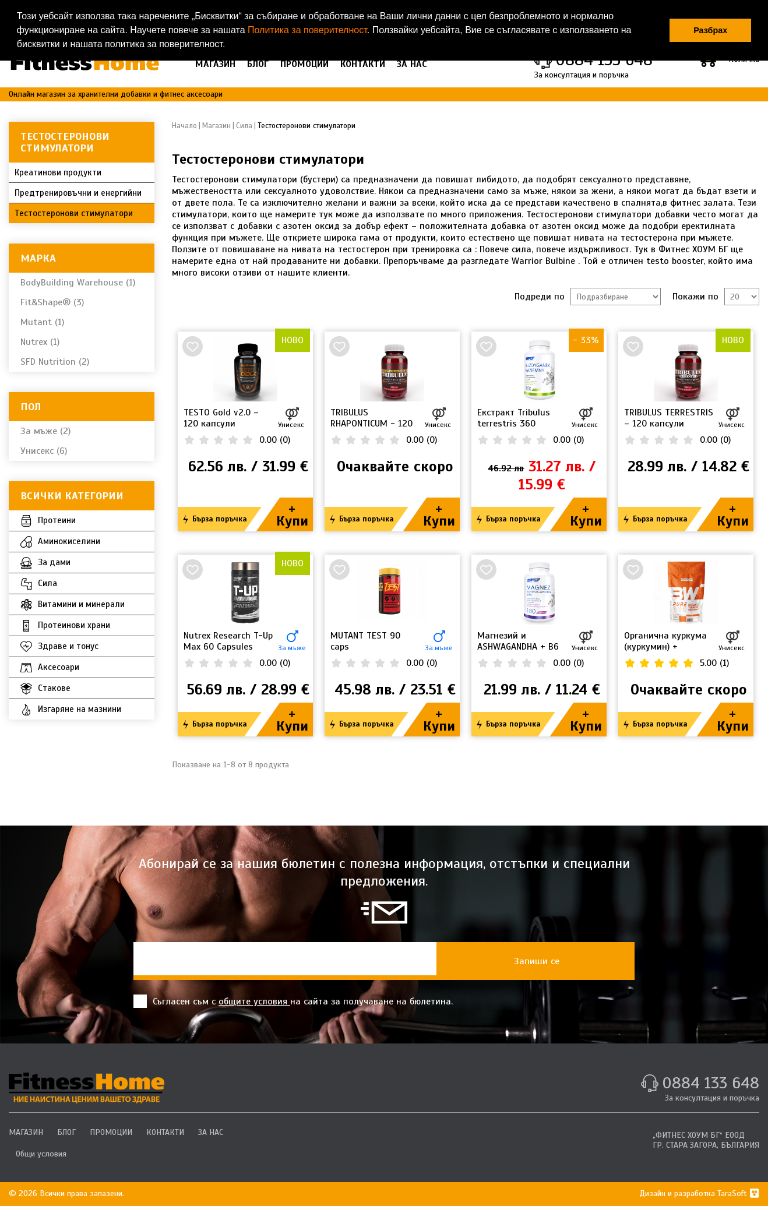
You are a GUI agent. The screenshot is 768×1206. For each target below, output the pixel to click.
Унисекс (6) (43, 451)
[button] (229, 45)
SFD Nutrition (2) (54, 362)
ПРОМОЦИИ (304, 64)
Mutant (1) (42, 322)
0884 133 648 (710, 1083)
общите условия (254, 1001)
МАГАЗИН (215, 64)
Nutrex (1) (39, 342)
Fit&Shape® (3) (52, 302)
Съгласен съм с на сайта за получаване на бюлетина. (293, 1001)
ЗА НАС (412, 64)
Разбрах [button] (710, 30)
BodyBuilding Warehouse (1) (77, 282)
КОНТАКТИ (362, 64)
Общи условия (41, 1154)
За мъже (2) (45, 431)
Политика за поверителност (307, 30)
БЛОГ (258, 64)
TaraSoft (738, 1193)
